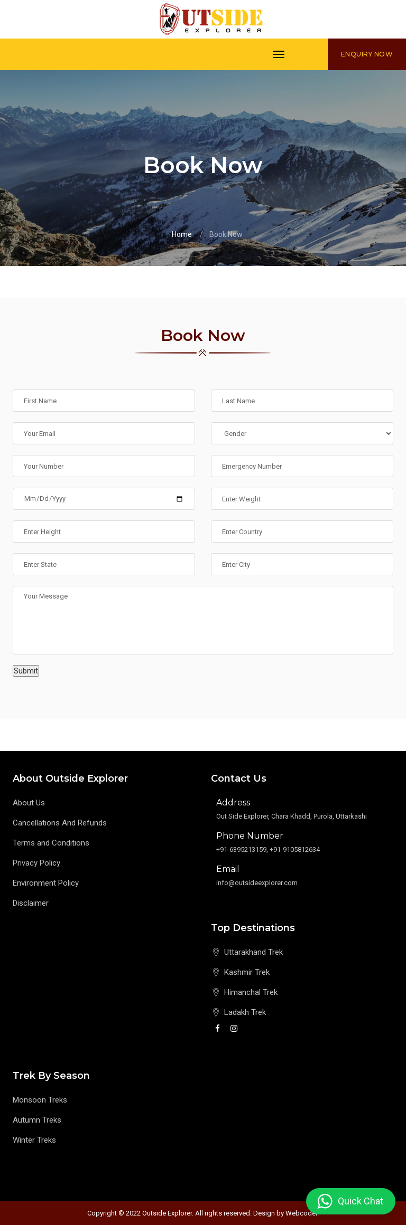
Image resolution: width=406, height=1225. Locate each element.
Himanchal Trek (251, 992)
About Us (29, 803)
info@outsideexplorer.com (257, 883)
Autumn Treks (37, 1120)
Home (182, 234)
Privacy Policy (36, 863)
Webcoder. (302, 1213)
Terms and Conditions (51, 843)
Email (227, 869)
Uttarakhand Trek (253, 952)
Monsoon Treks (40, 1100)
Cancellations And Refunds (60, 823)
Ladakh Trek (245, 1012)
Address (233, 802)
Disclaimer (31, 903)
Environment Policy (46, 883)
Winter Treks (34, 1140)
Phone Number (249, 835)
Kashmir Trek (247, 972)
